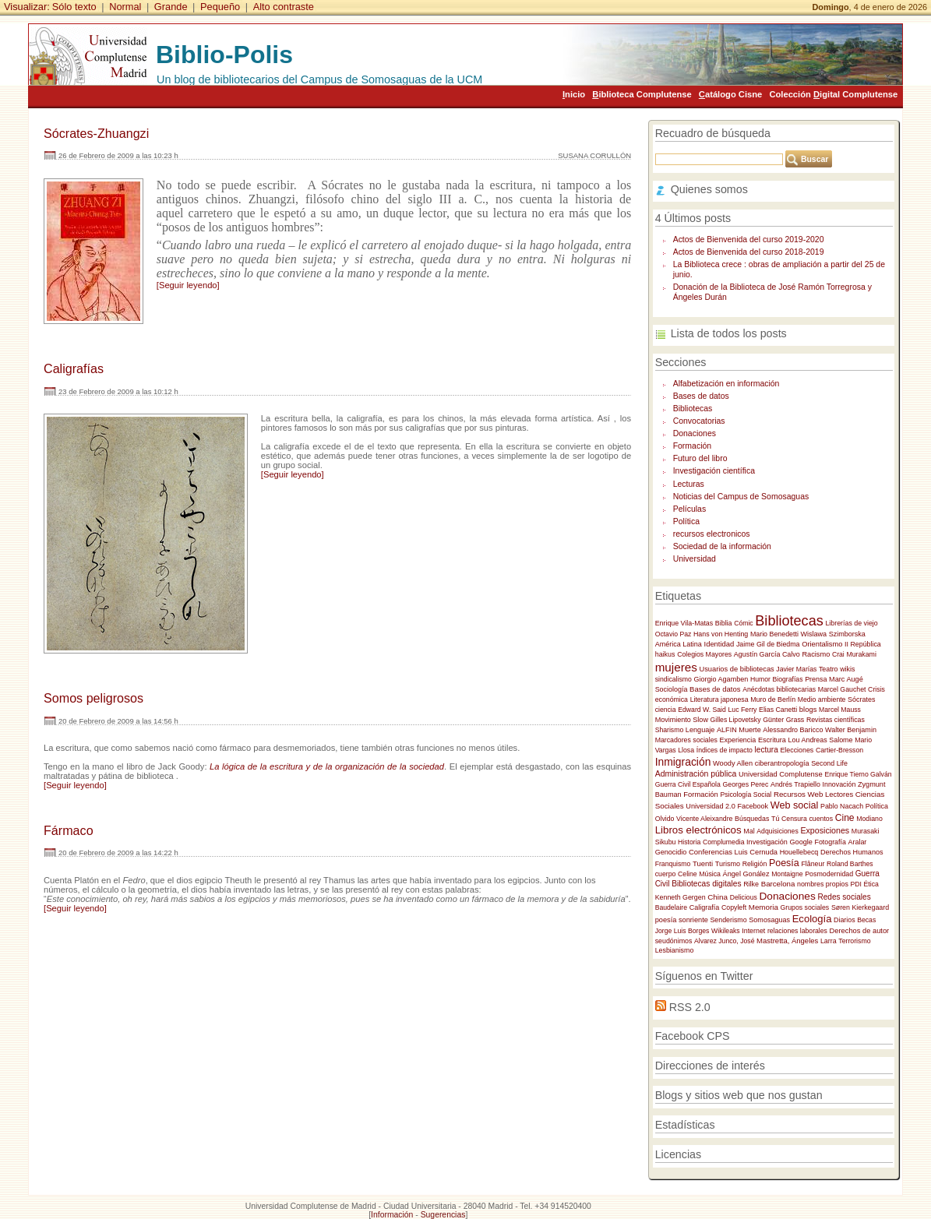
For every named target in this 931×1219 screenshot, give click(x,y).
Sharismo (669, 730)
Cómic (743, 623)
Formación (692, 446)
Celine (687, 874)
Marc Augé (846, 679)
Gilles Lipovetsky (736, 720)
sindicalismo (673, 679)
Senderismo (728, 920)
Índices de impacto (724, 750)
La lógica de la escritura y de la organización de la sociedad (327, 766)
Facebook (752, 806)
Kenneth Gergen (680, 897)
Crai (838, 654)
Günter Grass (783, 720)
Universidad (694, 559)
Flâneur (812, 864)
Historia (689, 842)
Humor (760, 679)
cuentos (821, 819)
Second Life (829, 763)
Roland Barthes (850, 864)
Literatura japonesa (719, 699)
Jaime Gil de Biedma (768, 644)
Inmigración (683, 762)
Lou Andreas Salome (820, 740)
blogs (808, 709)
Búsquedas (752, 819)
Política (686, 521)
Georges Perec (746, 784)
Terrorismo (854, 941)
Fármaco (68, 830)
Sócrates (861, 699)
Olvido (665, 819)
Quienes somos (709, 189)
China (717, 897)
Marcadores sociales (686, 740)
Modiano (869, 819)
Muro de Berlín (772, 699)
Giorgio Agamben (720, 679)
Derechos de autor (860, 931)
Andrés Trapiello (795, 784)
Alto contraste (283, 6)
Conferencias (710, 851)
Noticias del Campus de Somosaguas (741, 496)
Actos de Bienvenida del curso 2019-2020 (748, 239)
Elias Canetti (778, 709)
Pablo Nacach (841, 806)
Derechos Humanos (851, 852)
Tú (775, 819)
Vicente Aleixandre (704, 819)
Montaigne (786, 874)
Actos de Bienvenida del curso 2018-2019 (748, 252)
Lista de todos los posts (729, 333)
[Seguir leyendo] (188, 285)
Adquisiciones (777, 831)
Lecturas (688, 484)
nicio (573, 94)
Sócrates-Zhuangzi (96, 133)
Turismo (727, 864)
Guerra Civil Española (688, 784)
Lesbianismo (674, 950)
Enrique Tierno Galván (857, 774)
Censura (794, 819)
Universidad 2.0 (710, 806)
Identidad (719, 643)
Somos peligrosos (93, 698)
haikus (665, 654)
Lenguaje (700, 730)
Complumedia (723, 842)
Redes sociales (843, 897)
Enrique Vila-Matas (684, 623)
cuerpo (665, 874)
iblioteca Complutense (641, 94)
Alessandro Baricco (793, 730)
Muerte (749, 730)
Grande (171, 6)
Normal (125, 6)
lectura (766, 749)
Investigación (767, 842)
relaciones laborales (797, 931)
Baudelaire (671, 907)
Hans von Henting (720, 634)
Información (392, 1214)
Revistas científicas (835, 720)
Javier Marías (796, 669)
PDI (856, 884)
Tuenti (703, 863)
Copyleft (733, 907)
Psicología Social (745, 794)
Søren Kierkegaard (860, 907)
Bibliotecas (693, 408)
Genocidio (671, 852)
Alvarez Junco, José (724, 941)
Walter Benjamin (850, 730)
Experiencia (738, 740)
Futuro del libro (700, 458)
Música (710, 874)
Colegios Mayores (704, 654)
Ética (871, 884)
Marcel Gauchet (842, 689)
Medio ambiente (822, 699)
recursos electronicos (711, 534)
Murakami (861, 654)
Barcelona (778, 883)
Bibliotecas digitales (706, 883)
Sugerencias (443, 1214)
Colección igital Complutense (833, 94)
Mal (748, 831)
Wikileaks (725, 931)
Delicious (743, 897)
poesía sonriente (681, 920)
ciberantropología (782, 763)
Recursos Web (798, 794)
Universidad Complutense (781, 774)
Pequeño (220, 6)
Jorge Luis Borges (682, 931)
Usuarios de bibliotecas (736, 669)
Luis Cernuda (756, 852)
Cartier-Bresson (839, 750)
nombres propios (822, 884)
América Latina (678, 644)
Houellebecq (799, 852)
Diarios (844, 920)
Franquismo (673, 864)
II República (863, 644)
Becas (866, 920)
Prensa (816, 679)
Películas (689, 509)
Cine (845, 817)
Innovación (839, 784)
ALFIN (727, 730)
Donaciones (694, 433)
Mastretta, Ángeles (787, 940)
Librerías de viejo (851, 623)
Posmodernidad (829, 874)
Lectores (839, 794)
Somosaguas (769, 920)
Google (800, 842)
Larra (828, 941)
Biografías (788, 679)
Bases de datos (701, 396)
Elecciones (796, 750)
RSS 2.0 (690, 1007)
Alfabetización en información (726, 383)
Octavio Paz (673, 634)
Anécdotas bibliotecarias (779, 689)
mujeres (676, 667)
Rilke (751, 884)
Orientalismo (822, 644)
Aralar (857, 842)
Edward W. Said (702, 709)
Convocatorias (699, 421)
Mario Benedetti (774, 634)
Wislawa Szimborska (833, 634)
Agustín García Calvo (767, 654)
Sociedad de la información (722, 546)
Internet (753, 931)
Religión (754, 864)
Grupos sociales (804, 907)
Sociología (671, 689)
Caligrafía (704, 907)
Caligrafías (74, 368)
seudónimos (674, 941)
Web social (795, 805)
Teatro (828, 669)
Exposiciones (824, 830)
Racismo (816, 654)
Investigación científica (714, 471)
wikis (847, 669)
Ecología (812, 919)
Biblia (723, 623)
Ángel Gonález (746, 874)
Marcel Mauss (840, 709)
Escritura (772, 740)
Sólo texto (74, 6)
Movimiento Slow (681, 720)
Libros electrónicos (698, 830)
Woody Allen (733, 763)
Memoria (763, 907)
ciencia (665, 709)
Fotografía (830, 842)
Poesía (784, 863)
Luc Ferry (742, 709)
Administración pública (696, 774)
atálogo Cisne (730, 94)
